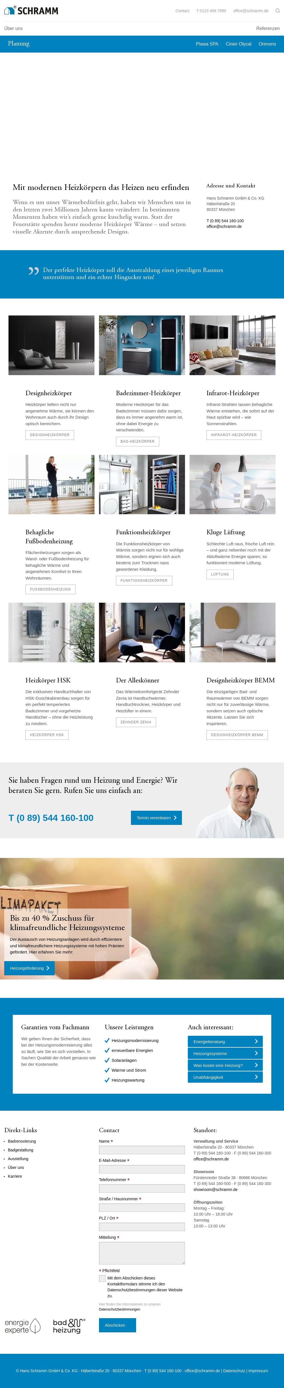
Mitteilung (109, 1237)
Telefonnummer (114, 1180)
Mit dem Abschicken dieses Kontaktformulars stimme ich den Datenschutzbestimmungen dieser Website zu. (145, 1287)
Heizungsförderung (27, 968)
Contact (182, 10)
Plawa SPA (207, 44)
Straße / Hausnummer (120, 1199)
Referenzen (268, 28)
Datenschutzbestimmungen (119, 1309)
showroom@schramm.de (215, 1189)
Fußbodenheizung (50, 589)
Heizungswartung (128, 1080)
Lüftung (220, 574)
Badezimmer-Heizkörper (148, 393)
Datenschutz (234, 1370)
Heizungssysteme (210, 1053)
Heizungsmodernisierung (135, 1040)
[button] (278, 10)
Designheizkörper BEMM (240, 681)
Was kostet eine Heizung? (218, 1065)
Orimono (267, 44)
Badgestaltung (20, 1150)
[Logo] (31, 10)
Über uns (13, 28)
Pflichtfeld (109, 1271)
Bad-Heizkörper (138, 442)
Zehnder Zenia (136, 722)
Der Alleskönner (137, 681)
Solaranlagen (124, 1060)
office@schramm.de (250, 10)
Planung (18, 44)
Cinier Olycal (238, 44)
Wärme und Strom (129, 1070)
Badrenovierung (22, 1141)
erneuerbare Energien (132, 1050)
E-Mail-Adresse (114, 1161)
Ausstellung (18, 1158)
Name (106, 1141)
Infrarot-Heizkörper (232, 393)
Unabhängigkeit (208, 1077)
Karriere (15, 1176)
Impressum (258, 1370)
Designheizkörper (48, 393)
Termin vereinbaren (154, 818)
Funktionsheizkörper (143, 532)
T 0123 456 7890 (211, 10)
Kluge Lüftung (225, 532)
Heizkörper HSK (47, 681)
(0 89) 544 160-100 (54, 818)
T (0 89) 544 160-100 (225, 221)
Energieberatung (209, 1041)
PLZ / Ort (109, 1218)
